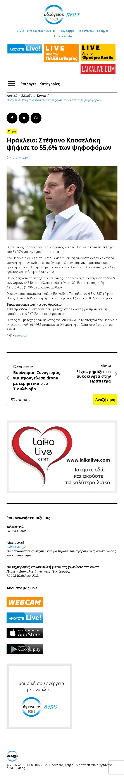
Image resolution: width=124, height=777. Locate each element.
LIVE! (20, 31)
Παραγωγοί (86, 31)
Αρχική (12, 95)
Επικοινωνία (63, 36)
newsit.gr (21, 335)
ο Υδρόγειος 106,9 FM (41, 31)
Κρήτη (41, 95)
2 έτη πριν (20, 157)
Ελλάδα (27, 95)
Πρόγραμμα (67, 31)
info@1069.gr (16, 547)
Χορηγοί (102, 31)
